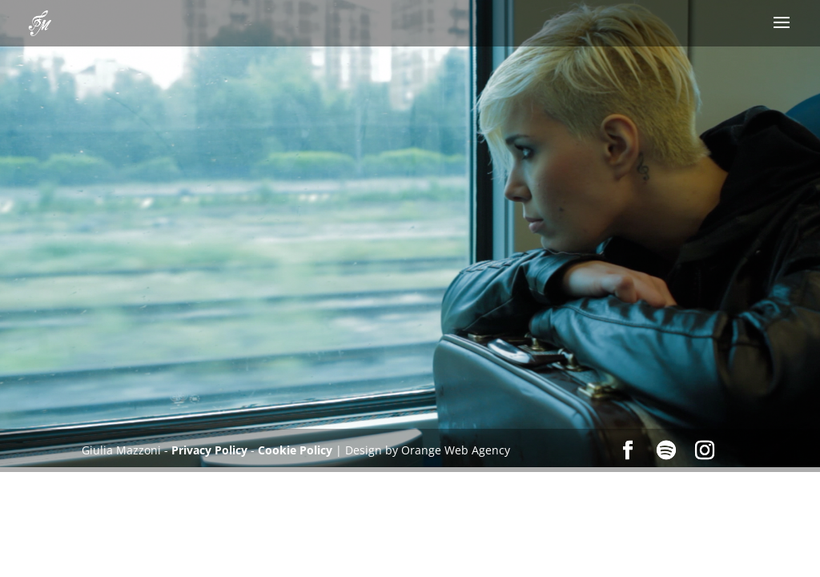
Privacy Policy (211, 450)
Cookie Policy (295, 450)
